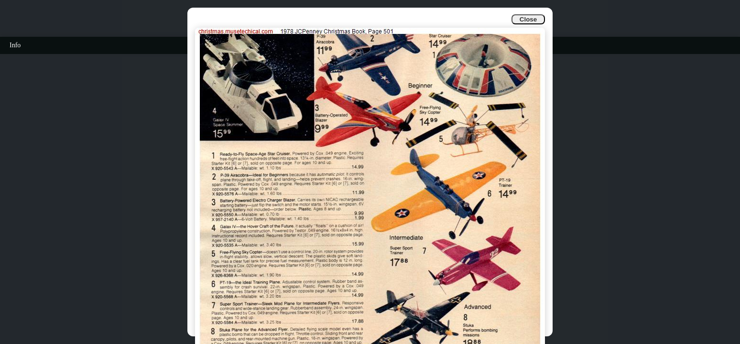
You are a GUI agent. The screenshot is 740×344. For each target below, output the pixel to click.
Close (528, 19)
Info (15, 45)
